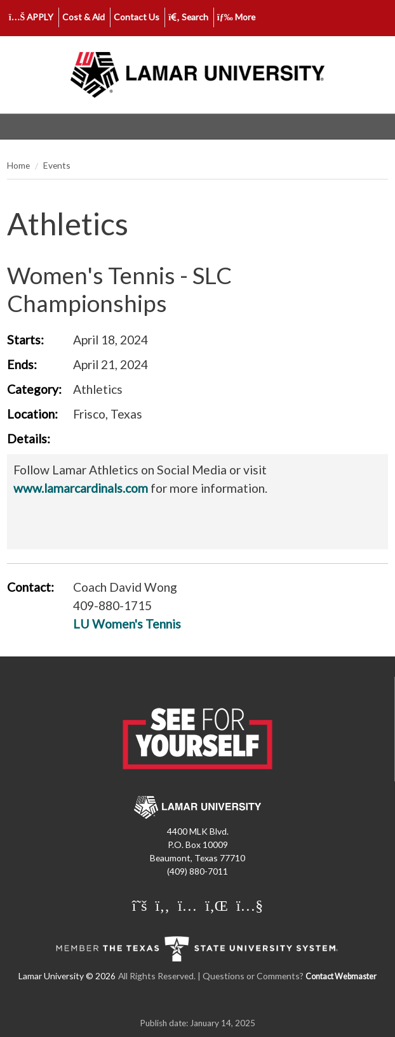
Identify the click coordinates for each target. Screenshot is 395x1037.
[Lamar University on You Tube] (249, 905)
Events (56, 165)
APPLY (31, 16)
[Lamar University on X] (141, 905)
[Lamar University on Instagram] (189, 905)
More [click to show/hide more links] (236, 16)
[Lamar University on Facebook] (164, 905)
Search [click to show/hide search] (188, 16)
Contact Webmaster (341, 976)
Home (18, 165)
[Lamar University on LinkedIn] (218, 905)
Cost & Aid (83, 16)
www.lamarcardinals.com (80, 488)
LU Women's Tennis (127, 623)
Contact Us (136, 16)
